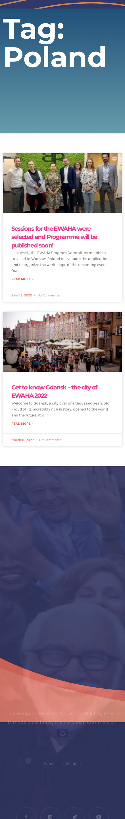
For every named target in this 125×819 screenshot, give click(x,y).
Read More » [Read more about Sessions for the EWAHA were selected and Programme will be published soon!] (22, 279)
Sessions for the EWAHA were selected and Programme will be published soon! (54, 237)
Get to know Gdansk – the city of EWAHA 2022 (54, 391)
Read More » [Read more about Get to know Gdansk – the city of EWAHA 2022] (22, 424)
